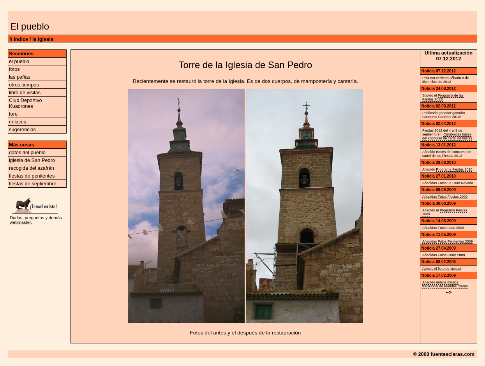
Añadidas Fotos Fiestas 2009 (444, 197)
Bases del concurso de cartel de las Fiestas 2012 (446, 154)
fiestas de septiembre (32, 184)
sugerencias (22, 129)
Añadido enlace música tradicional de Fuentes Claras (444, 284)
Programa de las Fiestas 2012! (443, 97)
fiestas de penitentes (32, 176)
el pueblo (19, 61)
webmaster (20, 222)
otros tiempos (24, 85)
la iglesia (42, 39)
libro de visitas (25, 92)
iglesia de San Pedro (32, 160)
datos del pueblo (27, 152)
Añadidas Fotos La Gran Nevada (447, 183)
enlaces (17, 122)
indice (21, 39)
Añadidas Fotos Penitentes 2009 (447, 241)
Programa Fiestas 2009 (444, 212)
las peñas (19, 77)
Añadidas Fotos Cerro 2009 (443, 255)
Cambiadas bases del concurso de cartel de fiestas (447, 136)
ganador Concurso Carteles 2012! (443, 115)
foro (13, 114)
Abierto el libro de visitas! (441, 269)
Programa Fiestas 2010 (454, 169)
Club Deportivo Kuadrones (25, 103)
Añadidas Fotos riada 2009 (443, 228)
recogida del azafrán (31, 168)
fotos (14, 69)
